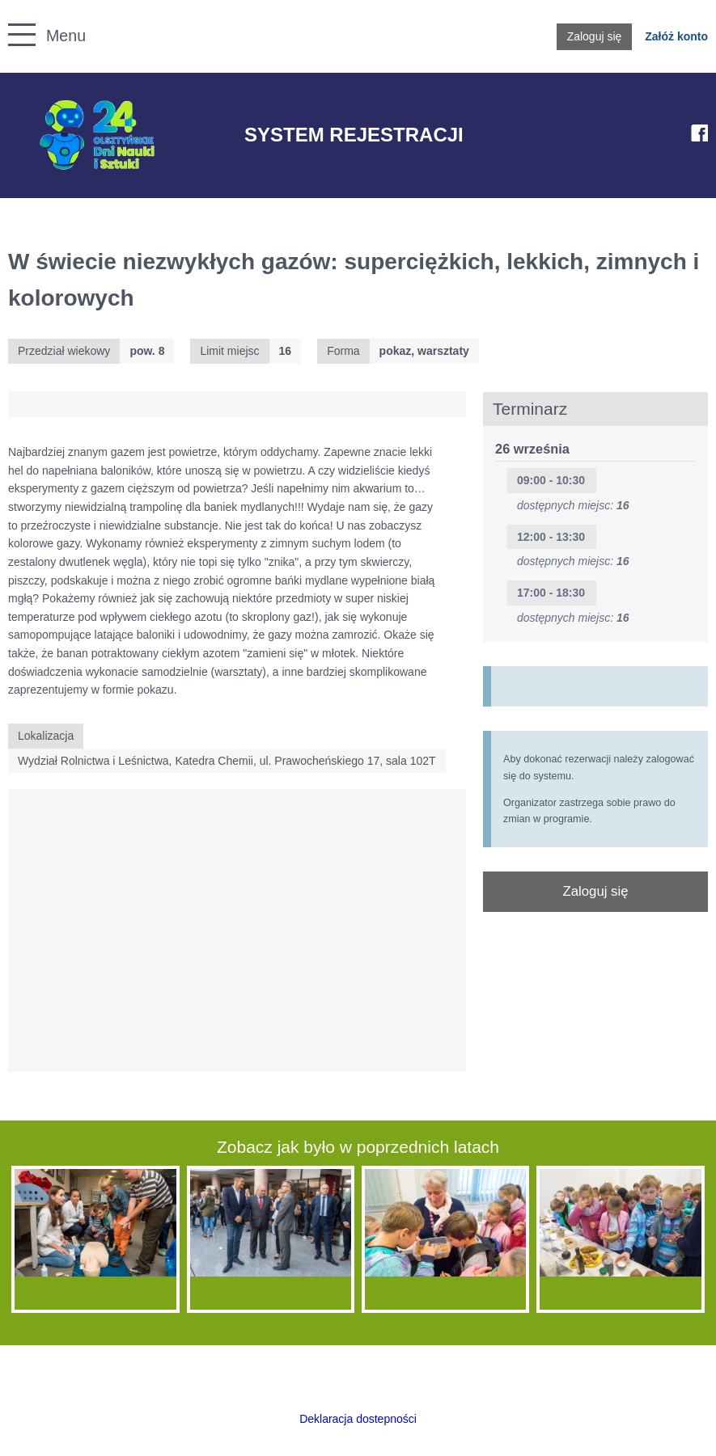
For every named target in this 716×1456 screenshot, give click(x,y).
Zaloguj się (594, 36)
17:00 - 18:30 (551, 592)
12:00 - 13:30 (551, 536)
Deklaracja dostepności (358, 1418)
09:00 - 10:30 (551, 480)
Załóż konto (676, 36)
